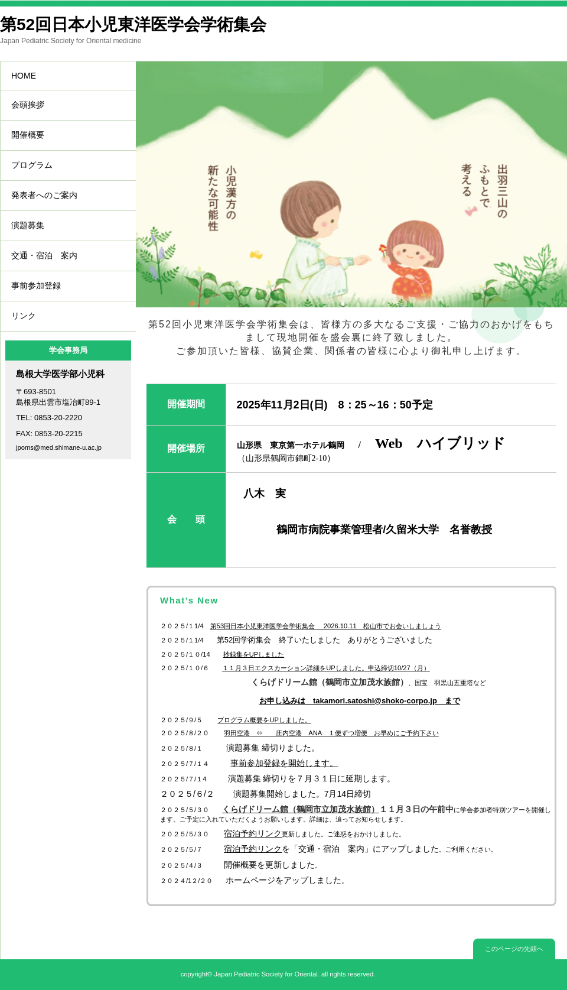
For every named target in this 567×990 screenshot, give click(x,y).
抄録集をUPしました (254, 654)
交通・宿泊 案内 (44, 255)
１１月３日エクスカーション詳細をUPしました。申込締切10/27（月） (326, 667)
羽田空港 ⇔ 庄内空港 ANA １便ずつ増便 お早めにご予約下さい (331, 732)
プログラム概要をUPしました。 (264, 719)
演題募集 (27, 225)
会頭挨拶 (27, 104)
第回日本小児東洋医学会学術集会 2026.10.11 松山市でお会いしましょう (325, 625)
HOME (23, 75)
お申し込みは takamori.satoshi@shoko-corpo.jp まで (359, 700)
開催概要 (27, 134)
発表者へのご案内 (44, 195)
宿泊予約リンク (253, 848)
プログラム (32, 165)
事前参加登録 (36, 285)
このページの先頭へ (514, 948)
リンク (23, 315)
